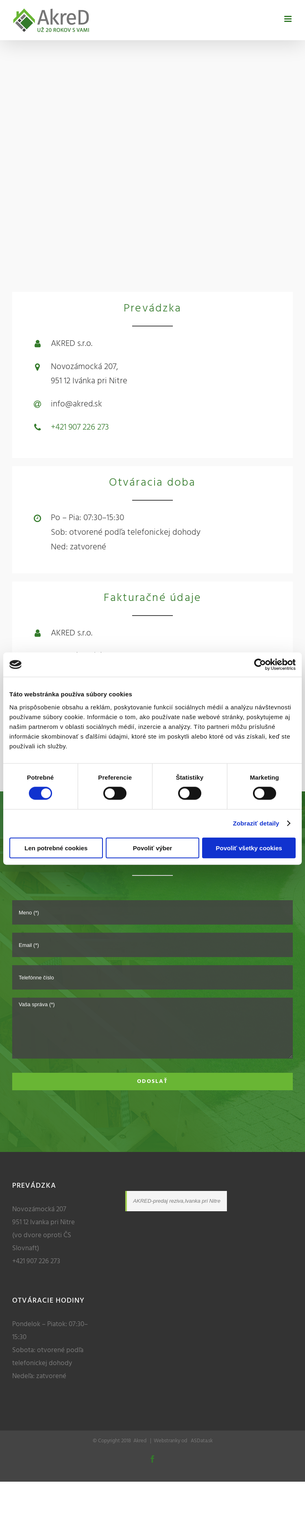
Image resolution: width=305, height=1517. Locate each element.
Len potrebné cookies (55, 847)
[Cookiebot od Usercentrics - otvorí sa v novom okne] (260, 665)
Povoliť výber (152, 847)
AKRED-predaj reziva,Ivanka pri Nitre (176, 1201)
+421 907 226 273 (80, 427)
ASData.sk (200, 1441)
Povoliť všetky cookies (249, 847)
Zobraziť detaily (256, 823)
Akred (140, 1441)
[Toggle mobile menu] (288, 19)
